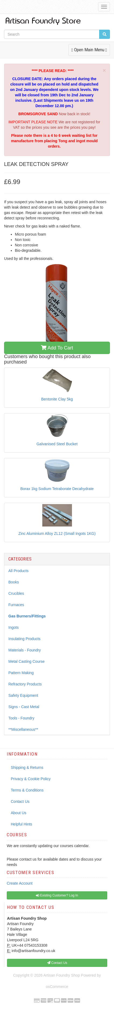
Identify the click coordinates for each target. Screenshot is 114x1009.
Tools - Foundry (21, 718)
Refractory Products (25, 684)
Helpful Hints (21, 824)
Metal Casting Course (26, 661)
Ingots (13, 627)
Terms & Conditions (27, 790)
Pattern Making (21, 673)
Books (13, 582)
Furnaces (16, 605)
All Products (18, 571)
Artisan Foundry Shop (61, 975)
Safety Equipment (23, 695)
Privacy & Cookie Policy (31, 779)
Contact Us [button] (57, 963)
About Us (18, 813)
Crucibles (16, 593)
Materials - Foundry (24, 650)
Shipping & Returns (27, 767)
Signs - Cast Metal (23, 707)
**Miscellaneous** (23, 729)
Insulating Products (24, 639)
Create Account (20, 883)
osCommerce (57, 986)
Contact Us (20, 801)
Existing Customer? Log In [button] (57, 895)
